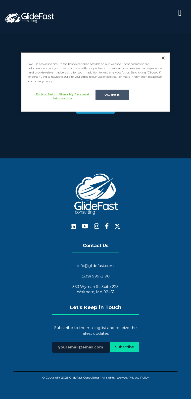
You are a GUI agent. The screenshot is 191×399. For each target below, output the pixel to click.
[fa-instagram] (96, 226)
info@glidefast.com (95, 265)
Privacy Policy (139, 377)
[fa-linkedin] (73, 226)
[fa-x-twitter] (117, 226)
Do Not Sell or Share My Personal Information (62, 96)
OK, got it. (112, 94)
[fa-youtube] (85, 226)
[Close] (163, 58)
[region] (95, 82)
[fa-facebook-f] (107, 226)
